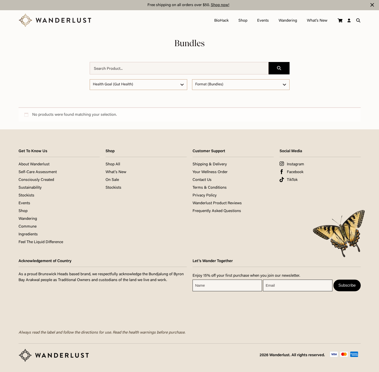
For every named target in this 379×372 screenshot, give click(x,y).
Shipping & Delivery (210, 164)
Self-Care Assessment (38, 172)
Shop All (113, 164)
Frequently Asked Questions (217, 211)
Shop (242, 21)
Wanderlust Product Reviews (217, 203)
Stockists (26, 195)
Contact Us (202, 180)
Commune (28, 227)
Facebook (295, 172)
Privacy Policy (205, 195)
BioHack (221, 21)
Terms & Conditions (210, 188)
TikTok (292, 180)
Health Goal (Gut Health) (113, 84)
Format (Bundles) (209, 84)
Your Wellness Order (210, 172)
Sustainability (30, 188)
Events (263, 21)
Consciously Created (36, 180)
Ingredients (28, 234)
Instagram (295, 164)
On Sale (112, 180)
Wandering (287, 21)
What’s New (317, 21)
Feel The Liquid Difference (41, 242)
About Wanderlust (34, 164)
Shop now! (220, 5)
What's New (116, 172)
